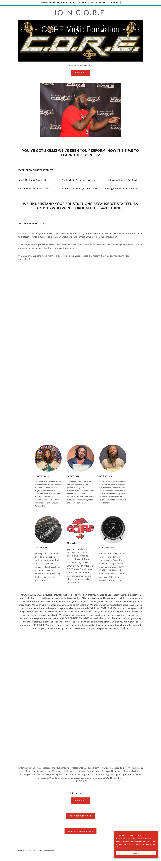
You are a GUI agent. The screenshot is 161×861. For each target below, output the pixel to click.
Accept (136, 853)
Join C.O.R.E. (80, 801)
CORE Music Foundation (80, 831)
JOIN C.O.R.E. (80, 73)
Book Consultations (80, 816)
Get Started (114, 2)
